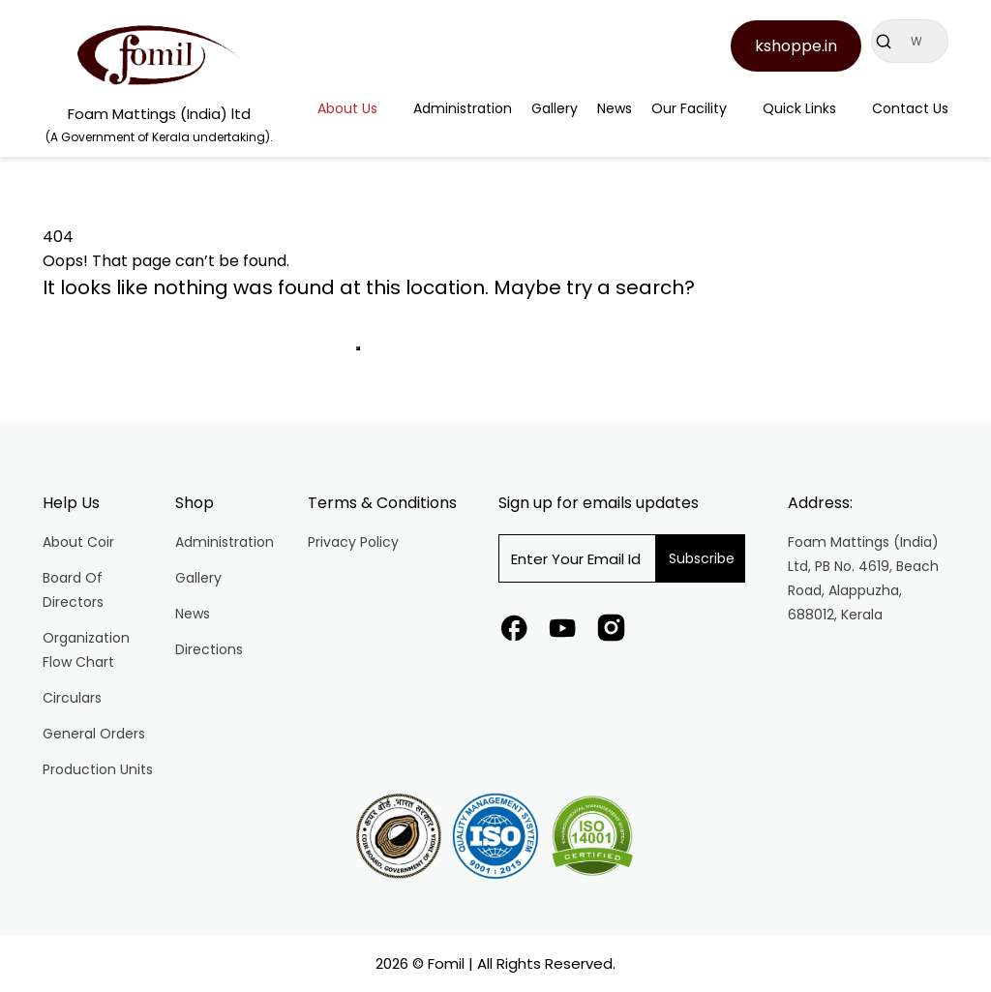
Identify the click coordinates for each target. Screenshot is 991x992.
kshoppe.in (796, 46)
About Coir (78, 542)
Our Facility (689, 108)
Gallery (554, 108)
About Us (347, 108)
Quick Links (799, 108)
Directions (209, 649)
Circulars (72, 697)
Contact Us (910, 108)
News (614, 108)
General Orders (94, 733)
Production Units (98, 769)
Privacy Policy (353, 542)
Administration (462, 108)
